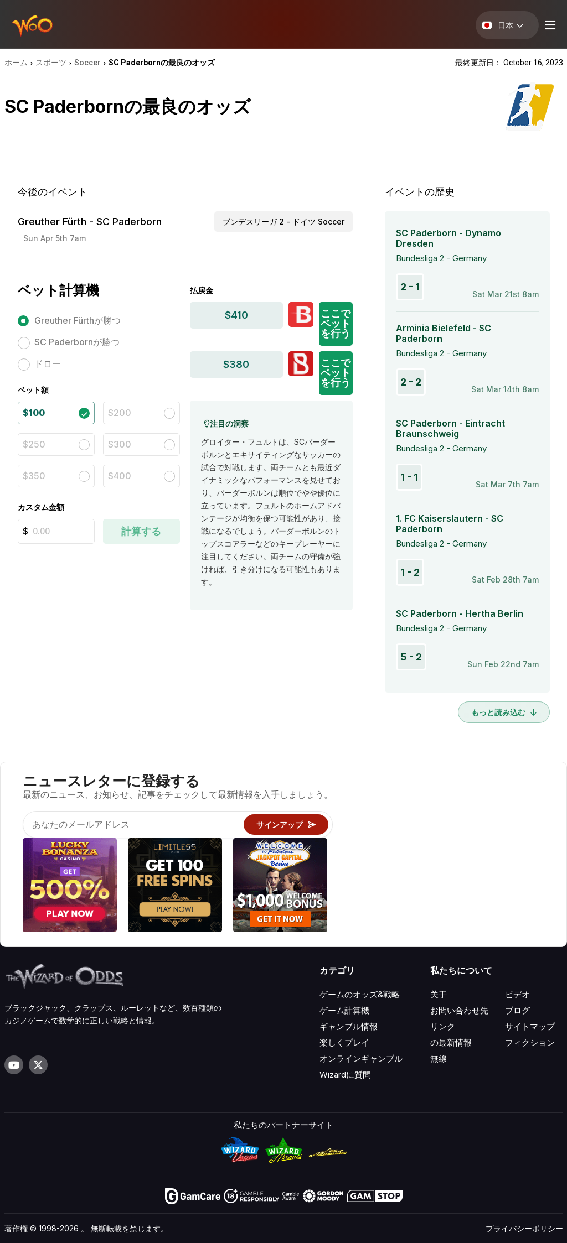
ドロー (47, 363)
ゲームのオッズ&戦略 (359, 994)
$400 (119, 475)
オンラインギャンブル (361, 1058)
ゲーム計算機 (344, 1010)
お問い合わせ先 (459, 1010)
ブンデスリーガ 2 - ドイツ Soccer (283, 221)
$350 (34, 475)
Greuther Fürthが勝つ (77, 320)
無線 (438, 1058)
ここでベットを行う (335, 323)
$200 (119, 412)
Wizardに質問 (345, 1074)
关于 (438, 994)
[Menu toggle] (549, 25)
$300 (119, 444)
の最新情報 (451, 1042)
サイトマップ (530, 1026)
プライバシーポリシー (524, 1228)
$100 (34, 412)
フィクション (530, 1042)
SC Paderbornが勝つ (77, 341)
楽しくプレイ (344, 1042)
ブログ (517, 1010)
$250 (34, 444)
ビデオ (517, 994)
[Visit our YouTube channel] (13, 1064)
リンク (442, 1026)
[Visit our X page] (38, 1064)
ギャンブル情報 (348, 1026)
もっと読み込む (504, 712)
